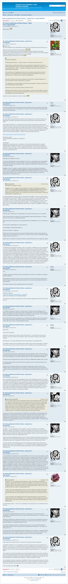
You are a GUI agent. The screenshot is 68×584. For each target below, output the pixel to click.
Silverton (52, 266)
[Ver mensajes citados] (13, 184)
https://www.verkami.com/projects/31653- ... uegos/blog (15, 294)
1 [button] (56, 20)
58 (54, 165)
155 (54, 404)
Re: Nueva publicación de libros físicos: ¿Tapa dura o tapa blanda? (17, 23)
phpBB (31, 577)
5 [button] (63, 20)
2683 (55, 53)
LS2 (51, 402)
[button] (54, 20)
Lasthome (52, 482)
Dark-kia (51, 50)
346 (54, 485)
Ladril (51, 102)
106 (54, 189)
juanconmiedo (53, 32)
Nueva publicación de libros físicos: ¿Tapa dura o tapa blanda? (23, 18)
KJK (6, 156)
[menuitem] (12, 13)
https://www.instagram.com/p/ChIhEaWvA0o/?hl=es (14, 134)
